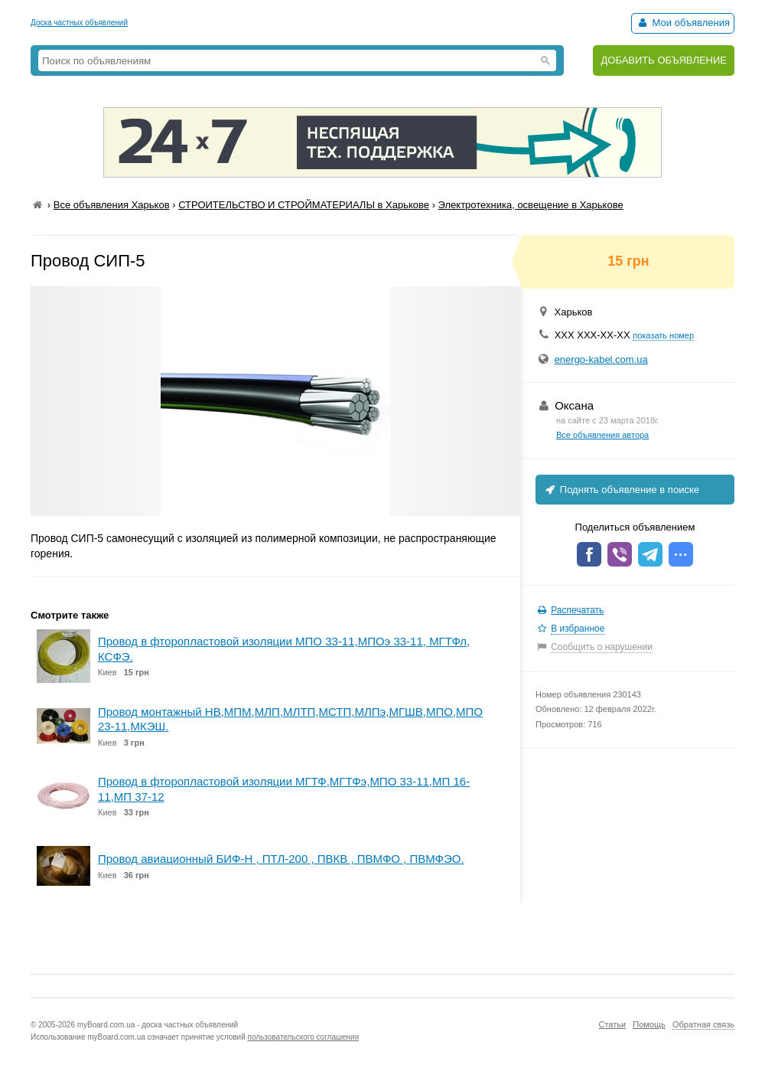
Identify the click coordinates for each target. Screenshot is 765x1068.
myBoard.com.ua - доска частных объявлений (157, 1025)
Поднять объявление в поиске (621, 489)
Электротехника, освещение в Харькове (530, 205)
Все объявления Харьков (112, 205)
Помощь (649, 1024)
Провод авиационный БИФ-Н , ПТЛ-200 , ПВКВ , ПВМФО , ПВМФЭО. (281, 858)
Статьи (612, 1024)
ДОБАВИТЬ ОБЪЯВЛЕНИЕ (664, 60)
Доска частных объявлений (79, 22)
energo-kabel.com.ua (601, 359)
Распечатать (577, 610)
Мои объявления (683, 22)
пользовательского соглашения (304, 1037)
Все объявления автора (602, 434)
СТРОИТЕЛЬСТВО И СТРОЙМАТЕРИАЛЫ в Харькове (303, 205)
